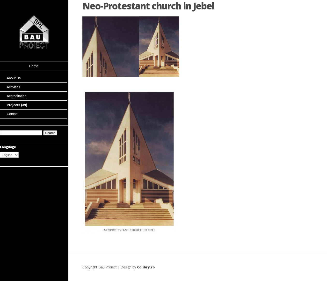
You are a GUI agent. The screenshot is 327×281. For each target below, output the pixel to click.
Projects (17, 105)
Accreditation (16, 96)
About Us (14, 78)
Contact (12, 114)
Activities (13, 87)
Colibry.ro (146, 267)
